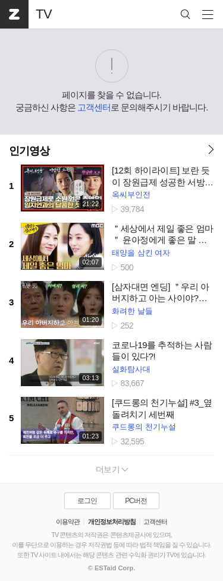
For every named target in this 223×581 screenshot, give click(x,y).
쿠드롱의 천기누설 (144, 426)
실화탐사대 (131, 369)
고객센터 (94, 107)
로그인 (87, 501)
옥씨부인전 (131, 194)
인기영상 (29, 151)
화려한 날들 (132, 311)
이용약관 (68, 521)
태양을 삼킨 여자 (141, 252)
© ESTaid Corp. (111, 567)
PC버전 (136, 501)
